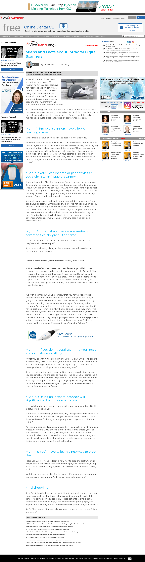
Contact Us (116, 18)
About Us (108, 18)
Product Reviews (88, 36)
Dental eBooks (66, 36)
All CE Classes (5, 36)
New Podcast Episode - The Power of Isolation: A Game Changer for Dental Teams (123, 45)
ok (130, 558)
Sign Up (140, 18)
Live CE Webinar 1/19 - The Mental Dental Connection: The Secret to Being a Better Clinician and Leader (122, 49)
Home (102, 18)
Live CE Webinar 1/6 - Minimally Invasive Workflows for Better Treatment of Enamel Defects (122, 61)
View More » (139, 112)
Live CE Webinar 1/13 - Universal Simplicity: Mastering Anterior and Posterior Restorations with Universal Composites (123, 57)
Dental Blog (29, 36)
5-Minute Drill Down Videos (42, 36)
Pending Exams (100, 36)
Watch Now (12, 69)
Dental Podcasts (18, 36)
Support (122, 18)
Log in (132, 18)
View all (112, 41)
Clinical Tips (55, 36)
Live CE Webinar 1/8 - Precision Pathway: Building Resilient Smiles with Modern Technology (122, 53)
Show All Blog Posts (91, 45)
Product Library (76, 36)
